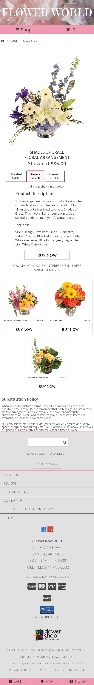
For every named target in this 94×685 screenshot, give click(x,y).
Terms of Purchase (48, 670)
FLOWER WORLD (47, 13)
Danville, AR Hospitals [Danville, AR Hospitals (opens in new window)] (68, 650)
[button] (47, 610)
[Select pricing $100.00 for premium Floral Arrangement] (54, 176)
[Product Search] (48, 442)
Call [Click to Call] (15, 681)
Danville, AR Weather (26, 663)
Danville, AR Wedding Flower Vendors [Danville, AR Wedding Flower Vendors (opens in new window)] (47, 656)
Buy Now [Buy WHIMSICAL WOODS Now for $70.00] (47, 386)
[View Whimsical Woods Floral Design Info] (47, 356)
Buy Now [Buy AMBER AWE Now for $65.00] (70, 329)
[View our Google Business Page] (44, 531)
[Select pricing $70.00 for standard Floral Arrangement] (16, 176)
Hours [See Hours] (78, 681)
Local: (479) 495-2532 (47, 560)
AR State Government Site (64, 663)
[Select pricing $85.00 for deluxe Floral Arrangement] (35, 176)
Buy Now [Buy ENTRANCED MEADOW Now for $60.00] (24, 329)
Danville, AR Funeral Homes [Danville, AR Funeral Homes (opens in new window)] (27, 650)
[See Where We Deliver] (47, 464)
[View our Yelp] (50, 531)
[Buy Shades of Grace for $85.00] (47, 255)
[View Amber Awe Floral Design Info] (70, 299)
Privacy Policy (20, 670)
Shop (23, 30)
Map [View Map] (47, 681)
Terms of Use (75, 670)
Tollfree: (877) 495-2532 (47, 567)
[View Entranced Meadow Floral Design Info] (24, 299)
